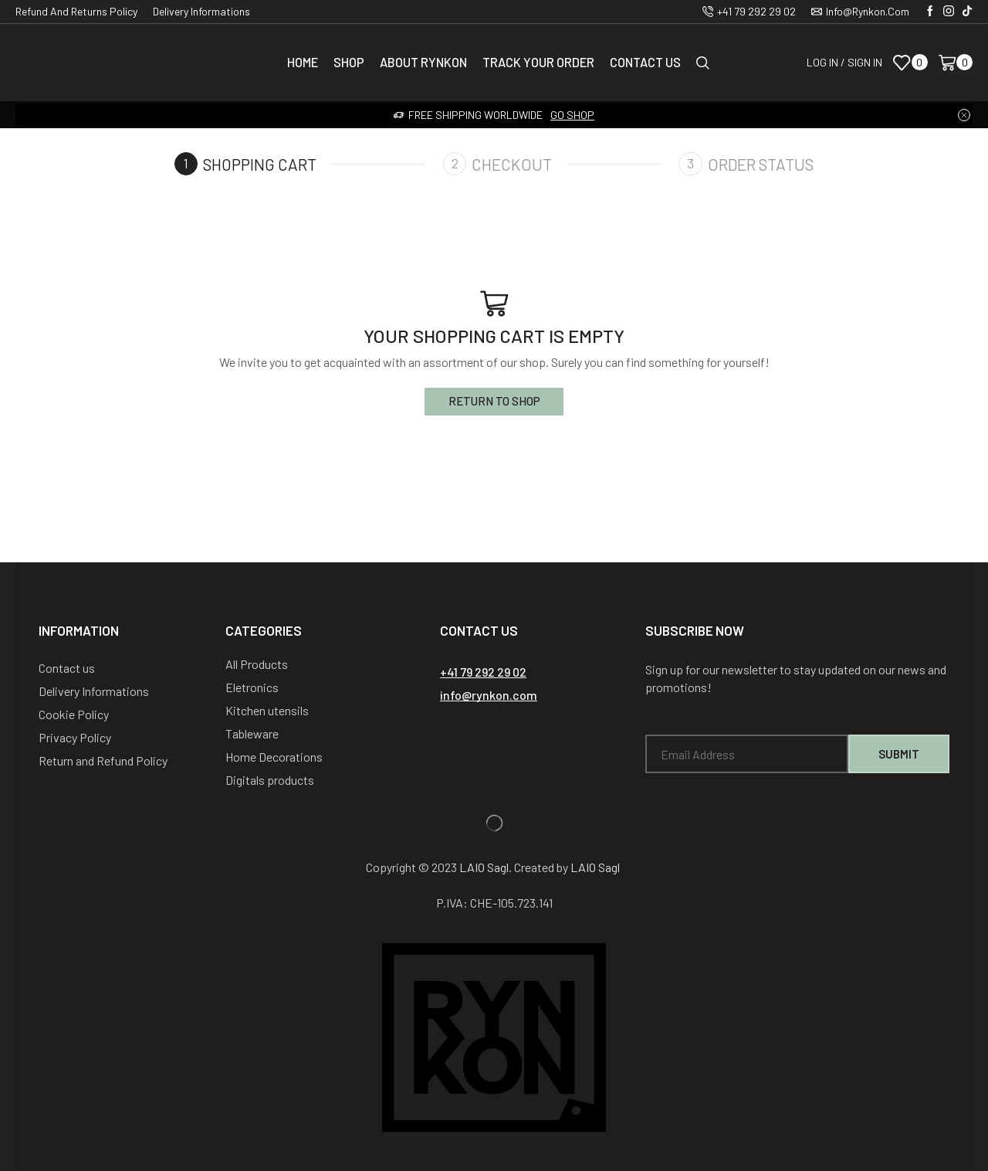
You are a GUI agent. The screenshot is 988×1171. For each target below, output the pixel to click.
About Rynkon (423, 62)
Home (302, 62)
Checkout (512, 164)
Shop (348, 62)
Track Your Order (538, 62)
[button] (483, 672)
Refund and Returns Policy (76, 11)
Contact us (645, 62)
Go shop (572, 114)
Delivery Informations (201, 11)
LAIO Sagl (484, 867)
